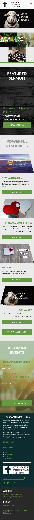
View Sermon (17, 125)
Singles (6, 267)
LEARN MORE (8, 442)
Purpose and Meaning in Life (16, 109)
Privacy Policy (8, 447)
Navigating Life (12, 177)
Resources (9, 459)
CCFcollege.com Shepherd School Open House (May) (16, 377)
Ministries (9, 454)
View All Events (17, 403)
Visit (6, 452)
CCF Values (25, 310)
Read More (17, 192)
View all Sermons (17, 332)
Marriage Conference (17, 222)
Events (7, 456)
